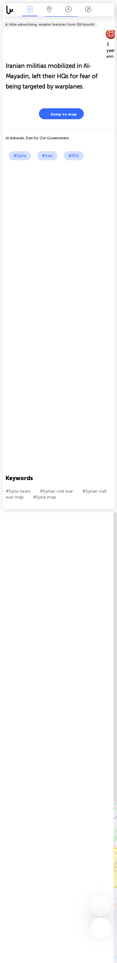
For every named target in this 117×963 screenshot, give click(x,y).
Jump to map (59, 113)
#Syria (19, 155)
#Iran (47, 155)
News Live (30, 10)
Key (88, 10)
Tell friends (112, 20)
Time (68, 10)
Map (49, 10)
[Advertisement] (58, 222)
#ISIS (73, 155)
